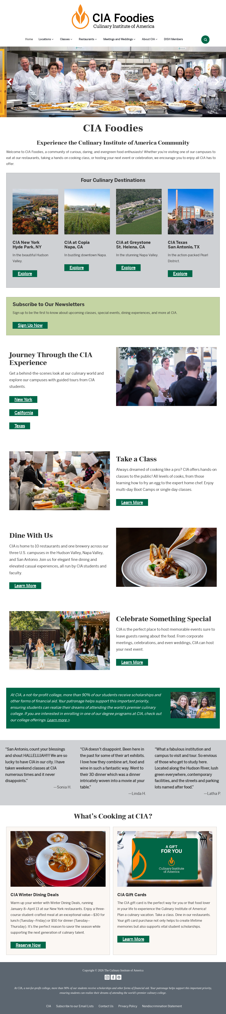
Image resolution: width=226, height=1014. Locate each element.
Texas (19, 425)
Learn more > (58, 720)
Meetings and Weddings (118, 39)
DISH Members (173, 39)
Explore (25, 273)
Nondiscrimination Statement (162, 1006)
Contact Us (106, 1006)
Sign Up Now (30, 325)
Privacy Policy (127, 1006)
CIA (48, 1006)
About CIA (148, 39)
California (23, 412)
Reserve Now (28, 945)
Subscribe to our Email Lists (75, 1006)
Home (29, 39)
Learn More (132, 502)
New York (23, 399)
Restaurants (86, 39)
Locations (45, 39)
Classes (65, 39)
